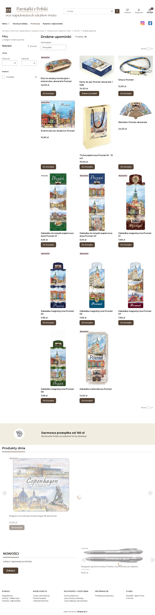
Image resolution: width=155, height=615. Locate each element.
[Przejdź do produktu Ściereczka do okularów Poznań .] (58, 114)
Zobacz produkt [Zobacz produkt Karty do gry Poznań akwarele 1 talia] (89, 93)
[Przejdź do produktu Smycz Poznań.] (135, 66)
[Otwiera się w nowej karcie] (142, 23)
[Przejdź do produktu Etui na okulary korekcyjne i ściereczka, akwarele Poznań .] (58, 65)
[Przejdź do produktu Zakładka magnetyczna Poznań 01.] (135, 202)
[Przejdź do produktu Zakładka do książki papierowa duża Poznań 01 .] (58, 202)
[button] (117, 11)
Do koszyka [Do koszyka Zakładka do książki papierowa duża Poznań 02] (87, 245)
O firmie (129, 598)
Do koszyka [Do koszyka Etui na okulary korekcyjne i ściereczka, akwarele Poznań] (48, 93)
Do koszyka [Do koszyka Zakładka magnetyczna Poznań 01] (125, 245)
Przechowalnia (39, 598)
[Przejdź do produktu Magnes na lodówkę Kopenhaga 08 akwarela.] (41, 485)
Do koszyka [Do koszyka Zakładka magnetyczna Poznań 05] (48, 323)
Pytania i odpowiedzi (11, 601)
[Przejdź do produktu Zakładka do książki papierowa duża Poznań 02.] (97, 202)
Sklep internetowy (74, 612)
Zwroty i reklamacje (11, 598)
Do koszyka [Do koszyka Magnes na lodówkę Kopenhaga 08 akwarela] (16, 527)
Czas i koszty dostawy (73, 598)
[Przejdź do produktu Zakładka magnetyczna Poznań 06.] (97, 280)
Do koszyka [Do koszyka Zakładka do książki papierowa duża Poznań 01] (48, 245)
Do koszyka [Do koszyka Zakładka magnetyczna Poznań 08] (48, 400)
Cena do (25, 59)
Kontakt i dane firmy (135, 596)
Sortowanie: (46, 42)
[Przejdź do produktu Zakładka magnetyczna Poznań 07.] (135, 280)
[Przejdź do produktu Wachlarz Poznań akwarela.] (135, 110)
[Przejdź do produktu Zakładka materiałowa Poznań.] (97, 358)
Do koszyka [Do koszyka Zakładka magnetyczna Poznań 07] (125, 323)
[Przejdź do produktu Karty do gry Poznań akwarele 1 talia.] (97, 67)
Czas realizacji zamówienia (75, 601)
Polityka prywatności (104, 596)
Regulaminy (7, 596)
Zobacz (10, 570)
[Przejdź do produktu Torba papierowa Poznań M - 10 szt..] (97, 126)
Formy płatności (71, 596)
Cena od (5, 59)
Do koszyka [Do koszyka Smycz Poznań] (125, 93)
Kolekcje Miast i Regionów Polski (59, 31)
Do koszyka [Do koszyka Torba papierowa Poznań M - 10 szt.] (87, 167)
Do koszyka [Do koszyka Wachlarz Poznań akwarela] (125, 167)
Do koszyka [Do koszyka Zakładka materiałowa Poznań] (87, 400)
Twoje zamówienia (41, 596)
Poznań (77, 31)
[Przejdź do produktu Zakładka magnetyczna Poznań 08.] (58, 358)
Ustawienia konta (40, 601)
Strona (143, 49)
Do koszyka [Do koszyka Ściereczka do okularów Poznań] (48, 167)
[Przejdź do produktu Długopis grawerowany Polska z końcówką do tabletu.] (113, 555)
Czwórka (10, 77)
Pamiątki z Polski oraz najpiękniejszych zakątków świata (23, 31)
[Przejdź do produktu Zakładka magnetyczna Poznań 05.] (58, 280)
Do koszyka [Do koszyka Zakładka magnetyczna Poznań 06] (87, 323)
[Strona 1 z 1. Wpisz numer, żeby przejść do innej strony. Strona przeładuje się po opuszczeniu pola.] (149, 48)
